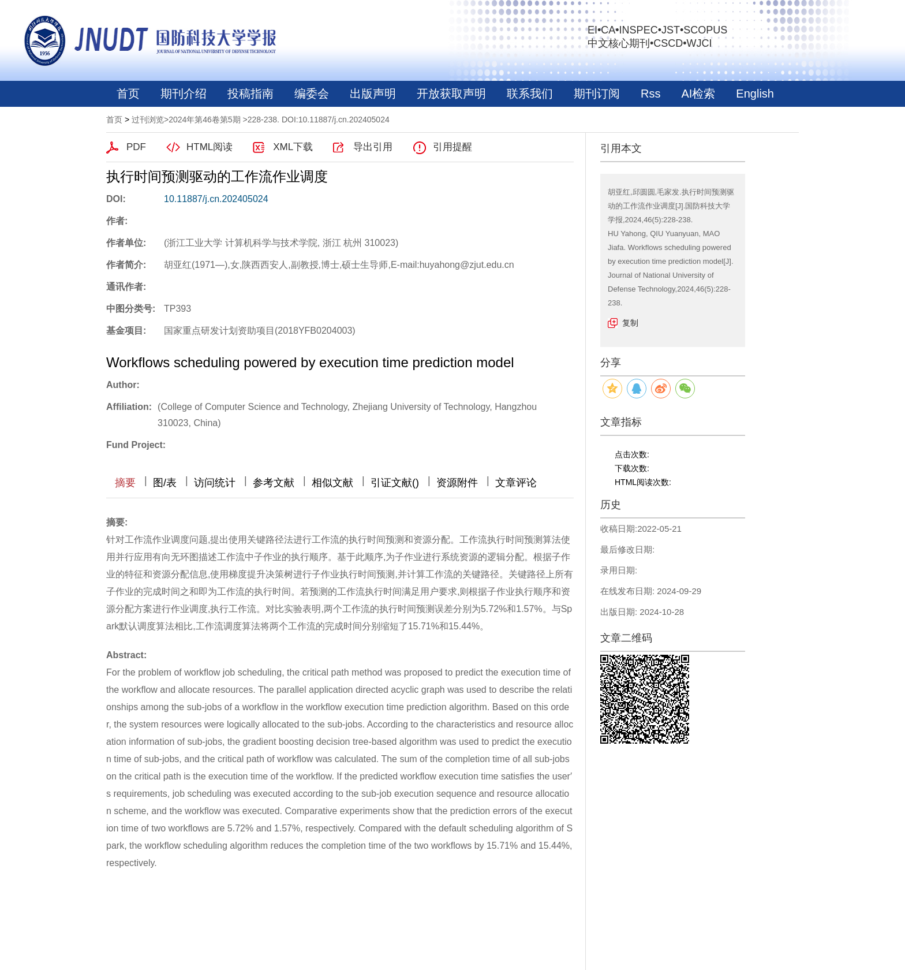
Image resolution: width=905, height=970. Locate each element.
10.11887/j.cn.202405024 (216, 199)
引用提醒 (452, 146)
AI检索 (698, 93)
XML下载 (293, 146)
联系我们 (530, 93)
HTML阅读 (209, 146)
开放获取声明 (451, 93)
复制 (630, 322)
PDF (136, 146)
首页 (128, 93)
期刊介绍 (183, 93)
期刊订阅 (597, 93)
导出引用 (372, 146)
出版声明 (373, 93)
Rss (650, 93)
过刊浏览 (148, 119)
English (755, 93)
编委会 (311, 93)
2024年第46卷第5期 (205, 119)
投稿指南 (250, 93)
